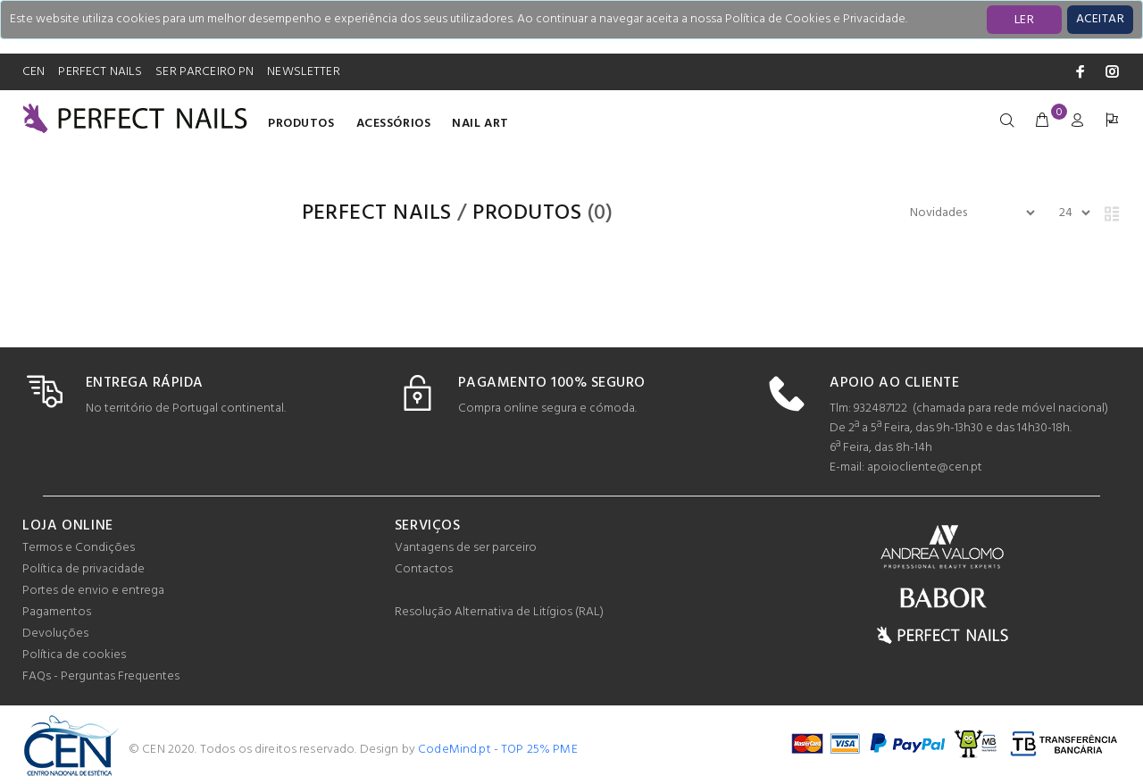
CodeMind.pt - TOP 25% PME (498, 749)
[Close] (1100, 19)
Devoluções (55, 633)
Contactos (424, 569)
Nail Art (480, 123)
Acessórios (393, 123)
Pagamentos (56, 612)
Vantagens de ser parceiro (466, 548)
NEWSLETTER (303, 72)
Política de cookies (74, 655)
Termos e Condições (78, 548)
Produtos (301, 123)
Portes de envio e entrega (93, 590)
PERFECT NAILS (100, 72)
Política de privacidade (83, 569)
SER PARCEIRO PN (204, 72)
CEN (33, 72)
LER (1024, 20)
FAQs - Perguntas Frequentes (100, 676)
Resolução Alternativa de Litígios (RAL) (499, 612)
